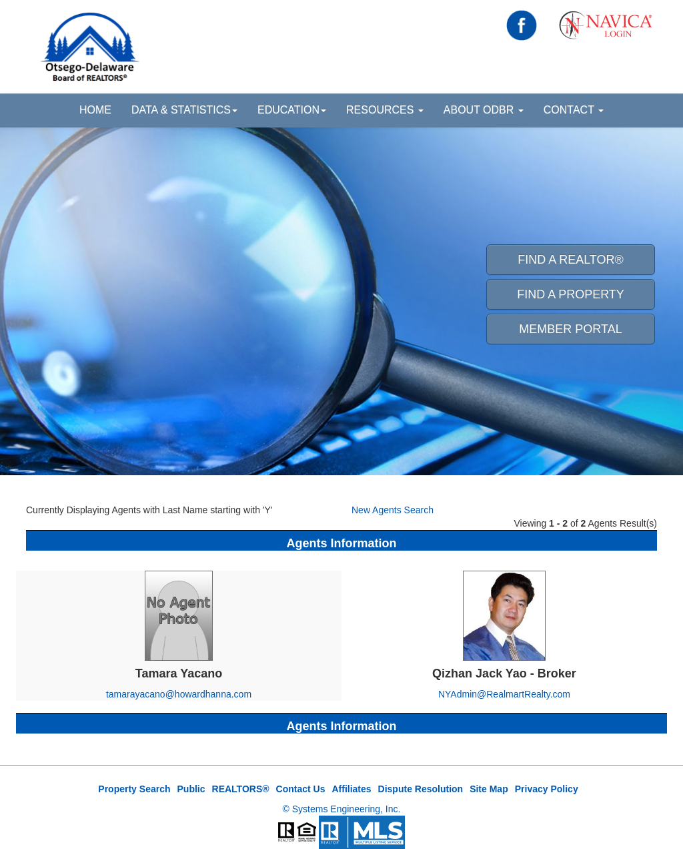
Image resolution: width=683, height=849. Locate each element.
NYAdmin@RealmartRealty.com (504, 694)
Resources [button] (385, 109)
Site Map (489, 789)
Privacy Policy (546, 789)
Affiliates (351, 789)
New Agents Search (393, 510)
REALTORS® (240, 789)
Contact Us (300, 789)
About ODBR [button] (484, 109)
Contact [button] (574, 109)
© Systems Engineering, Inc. (342, 809)
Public (191, 789)
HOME (95, 109)
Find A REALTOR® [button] (571, 259)
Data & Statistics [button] (184, 109)
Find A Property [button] (570, 294)
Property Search (134, 789)
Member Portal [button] (570, 329)
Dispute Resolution (421, 789)
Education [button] (291, 109)
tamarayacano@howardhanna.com (178, 694)
